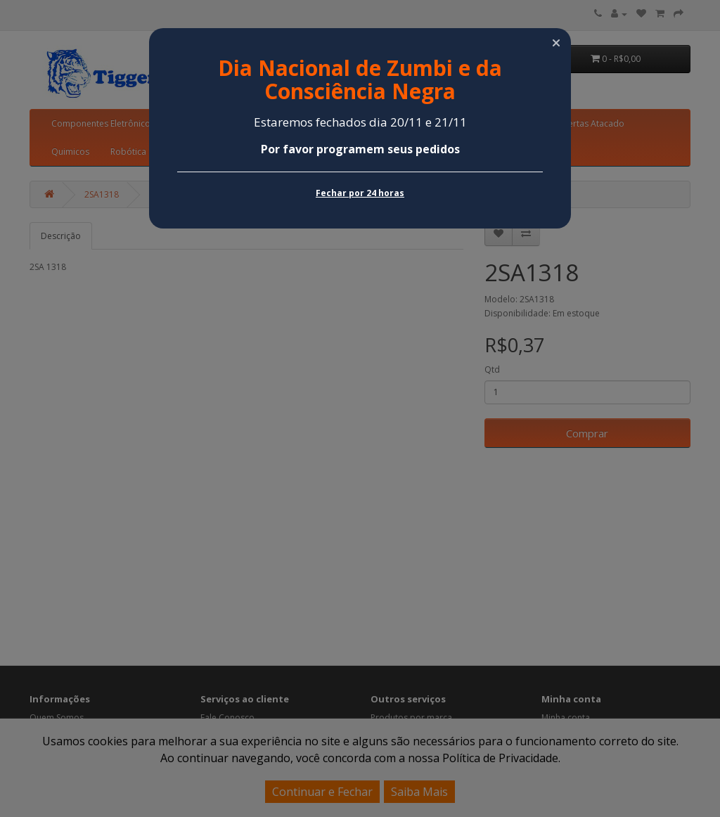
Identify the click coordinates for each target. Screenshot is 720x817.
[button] (556, 43)
